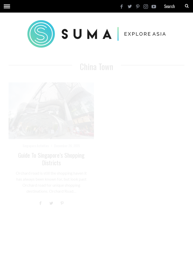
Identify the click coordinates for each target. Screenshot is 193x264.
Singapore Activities (36, 145)
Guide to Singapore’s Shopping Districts (51, 158)
